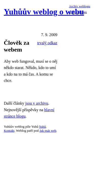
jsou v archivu (36, 103)
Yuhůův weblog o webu (44, 11)
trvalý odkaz (47, 43)
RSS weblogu (78, 12)
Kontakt (9, 130)
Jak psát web (48, 130)
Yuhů (42, 126)
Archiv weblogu (79, 6)
